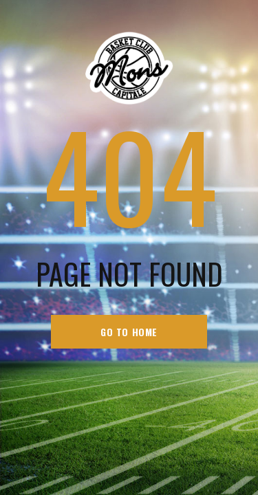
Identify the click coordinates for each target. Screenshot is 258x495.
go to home (129, 331)
